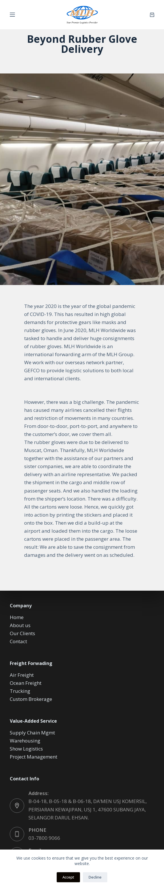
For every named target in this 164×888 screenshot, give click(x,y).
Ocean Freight (25, 683)
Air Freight (22, 675)
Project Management (33, 756)
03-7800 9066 (44, 838)
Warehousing (25, 740)
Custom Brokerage (31, 699)
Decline (95, 877)
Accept (68, 877)
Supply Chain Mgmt (32, 732)
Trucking (20, 691)
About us (20, 625)
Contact (18, 641)
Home (17, 617)
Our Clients (22, 633)
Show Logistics (26, 748)
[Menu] (12, 14)
